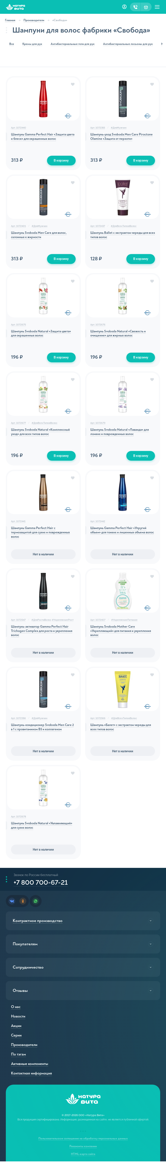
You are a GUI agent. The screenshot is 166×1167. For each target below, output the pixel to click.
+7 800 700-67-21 (43, 888)
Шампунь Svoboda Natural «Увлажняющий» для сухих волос (36, 830)
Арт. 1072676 (97, 326)
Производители (35, 20)
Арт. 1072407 (97, 623)
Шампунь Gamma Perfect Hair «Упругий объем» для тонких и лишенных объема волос (120, 536)
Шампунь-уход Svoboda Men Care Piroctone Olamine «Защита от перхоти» (120, 137)
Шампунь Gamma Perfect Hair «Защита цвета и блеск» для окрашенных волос (41, 137)
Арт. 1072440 (19, 127)
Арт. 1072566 (97, 722)
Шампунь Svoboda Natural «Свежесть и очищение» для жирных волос (120, 335)
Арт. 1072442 (97, 524)
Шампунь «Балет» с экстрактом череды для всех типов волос (119, 731)
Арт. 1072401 (19, 226)
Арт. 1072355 (97, 127)
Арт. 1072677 (19, 425)
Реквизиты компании (83, 1152)
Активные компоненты (30, 1069)
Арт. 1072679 (97, 425)
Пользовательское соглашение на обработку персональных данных (83, 1144)
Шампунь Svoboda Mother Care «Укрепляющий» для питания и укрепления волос (122, 635)
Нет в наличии (43, 557)
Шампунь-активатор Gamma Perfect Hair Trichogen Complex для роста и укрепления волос (43, 635)
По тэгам (19, 1059)
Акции (17, 1031)
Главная (11, 20)
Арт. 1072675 (19, 326)
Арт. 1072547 (19, 623)
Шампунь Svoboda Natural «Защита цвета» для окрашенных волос (38, 335)
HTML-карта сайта (83, 1159)
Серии (17, 1040)
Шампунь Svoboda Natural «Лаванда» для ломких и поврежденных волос (122, 434)
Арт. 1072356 (19, 722)
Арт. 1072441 (19, 524)
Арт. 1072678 (19, 821)
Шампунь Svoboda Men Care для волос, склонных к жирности (42, 236)
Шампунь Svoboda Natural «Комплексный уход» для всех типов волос (43, 434)
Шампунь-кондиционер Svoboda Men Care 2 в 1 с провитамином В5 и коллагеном (40, 734)
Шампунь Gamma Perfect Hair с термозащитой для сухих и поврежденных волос (43, 536)
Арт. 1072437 (97, 226)
